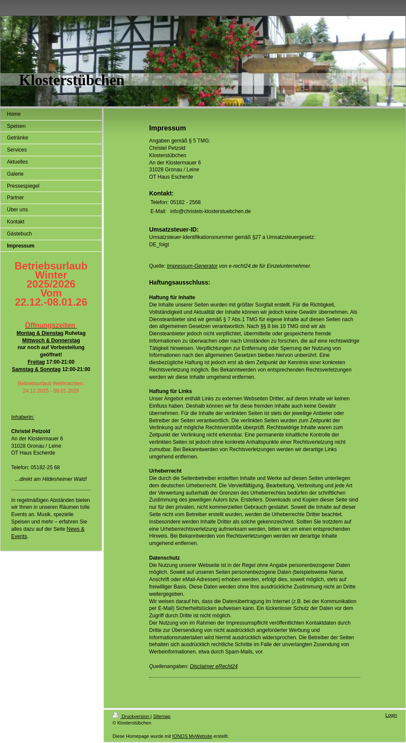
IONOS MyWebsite (192, 736)
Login (391, 715)
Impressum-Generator (192, 266)
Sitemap (161, 716)
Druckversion (131, 716)
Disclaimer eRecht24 (214, 666)
